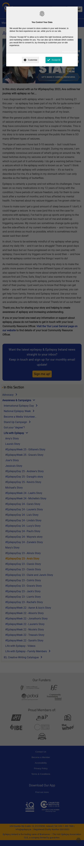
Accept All (56, 60)
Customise (32, 60)
